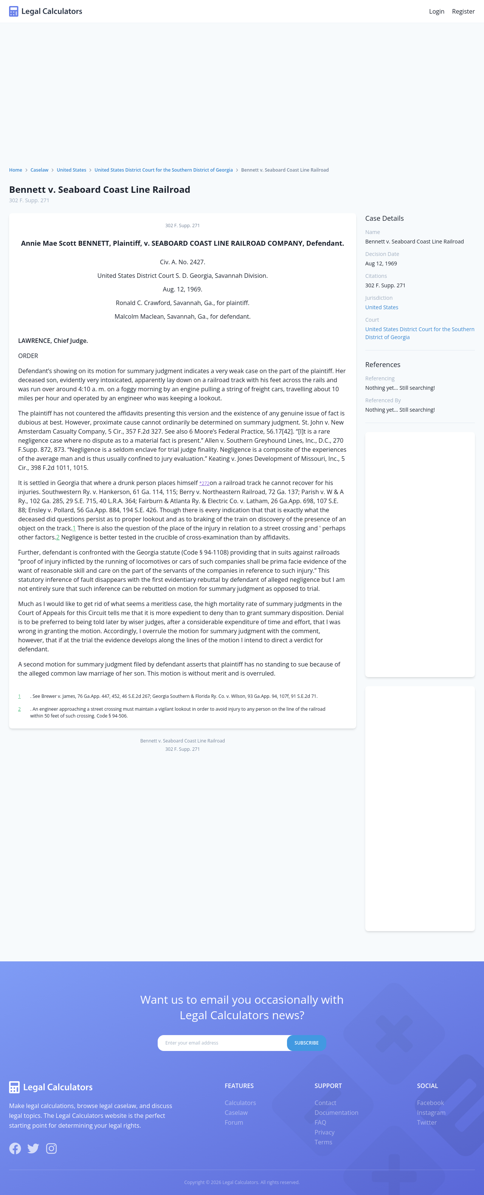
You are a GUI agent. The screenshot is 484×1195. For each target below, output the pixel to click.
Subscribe (307, 1043)
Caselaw (39, 170)
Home (15, 170)
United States (71, 170)
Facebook (430, 1103)
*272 (204, 483)
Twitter (427, 1122)
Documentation (336, 1112)
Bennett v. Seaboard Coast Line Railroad (99, 189)
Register (463, 11)
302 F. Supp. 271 (29, 200)
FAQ (320, 1122)
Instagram (431, 1112)
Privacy (325, 1132)
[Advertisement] (242, 110)
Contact (325, 1103)
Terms (323, 1142)
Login (437, 11)
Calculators (240, 1103)
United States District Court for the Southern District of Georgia (164, 170)
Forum (234, 1122)
